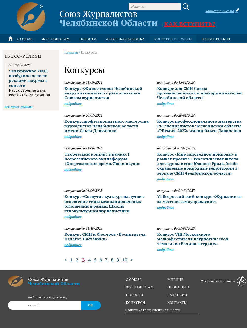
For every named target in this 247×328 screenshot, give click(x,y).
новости (87, 38)
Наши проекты (216, 38)
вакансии (177, 294)
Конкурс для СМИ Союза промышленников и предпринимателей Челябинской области (199, 93)
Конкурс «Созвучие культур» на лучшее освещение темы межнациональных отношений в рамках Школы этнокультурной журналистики (104, 203)
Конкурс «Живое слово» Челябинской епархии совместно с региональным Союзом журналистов (103, 93)
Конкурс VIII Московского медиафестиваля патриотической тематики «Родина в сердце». (192, 239)
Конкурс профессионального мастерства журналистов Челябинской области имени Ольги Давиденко (106, 125)
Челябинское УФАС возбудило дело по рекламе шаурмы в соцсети (28, 78)
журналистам (140, 287)
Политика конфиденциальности (152, 309)
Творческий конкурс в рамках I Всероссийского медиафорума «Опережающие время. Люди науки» (102, 158)
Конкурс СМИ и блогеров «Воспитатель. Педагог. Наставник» (105, 237)
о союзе (134, 279)
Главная (71, 52)
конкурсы (135, 302)
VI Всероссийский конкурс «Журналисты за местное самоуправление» (199, 199)
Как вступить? (189, 24)
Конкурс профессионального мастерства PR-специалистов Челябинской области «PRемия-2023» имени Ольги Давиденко (199, 125)
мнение (175, 279)
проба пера (178, 287)
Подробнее (73, 103)
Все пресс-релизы (18, 106)
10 (124, 260)
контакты (177, 302)
